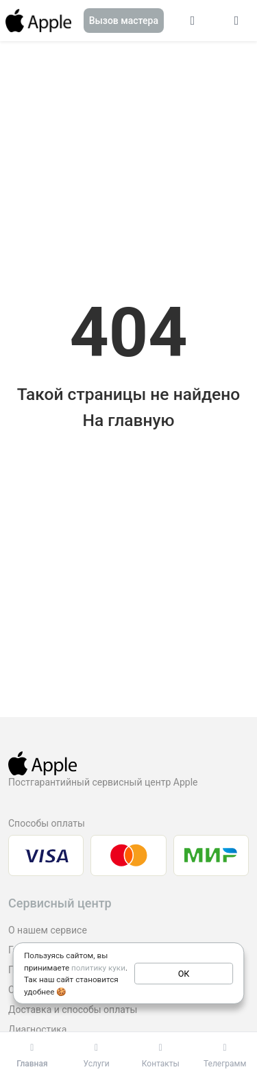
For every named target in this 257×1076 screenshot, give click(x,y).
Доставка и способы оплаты (72, 1009)
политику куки (98, 967)
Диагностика (37, 1029)
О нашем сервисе (47, 930)
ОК (184, 972)
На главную (129, 420)
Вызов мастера (123, 20)
